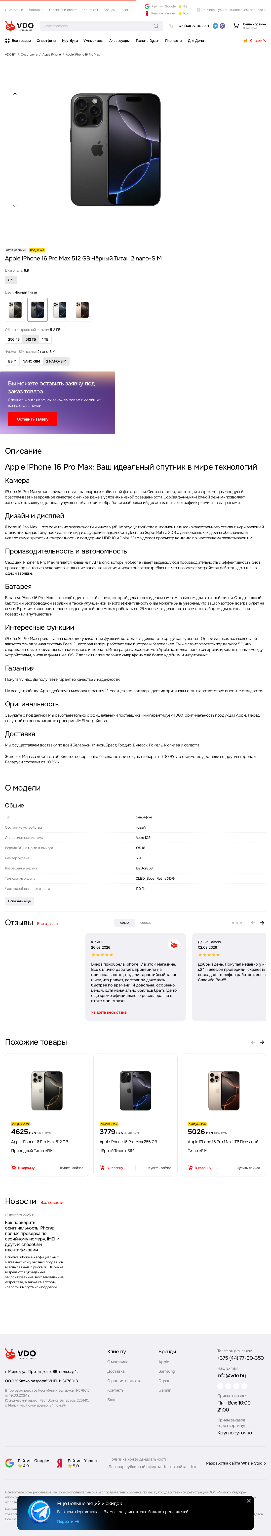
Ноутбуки (70, 40)
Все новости (51, 1202)
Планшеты (173, 40)
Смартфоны (46, 40)
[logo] (19, 26)
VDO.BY (10, 55)
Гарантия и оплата (63, 10)
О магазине (14, 10)
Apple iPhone (51, 55)
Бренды (110, 10)
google (145, 922)
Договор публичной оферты (134, 1469)
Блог (125, 10)
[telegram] (215, 26)
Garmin (164, 1388)
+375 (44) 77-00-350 (240, 1356)
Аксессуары (119, 40)
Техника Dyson (147, 40)
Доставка (36, 10)
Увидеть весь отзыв (29, 1012)
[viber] (222, 26)
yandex (124, 922)
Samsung (166, 1369)
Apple (163, 1359)
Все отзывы (47, 923)
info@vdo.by (231, 1373)
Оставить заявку (32, 419)
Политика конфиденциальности (138, 1461)
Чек (193, 1469)
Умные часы (93, 40)
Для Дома (196, 40)
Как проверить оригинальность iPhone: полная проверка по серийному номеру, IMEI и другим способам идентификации (32, 1236)
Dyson (164, 1378)
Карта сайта (175, 1469)
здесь (258, 1516)
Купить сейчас (71, 1168)
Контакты (90, 10)
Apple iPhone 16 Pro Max (83, 55)
